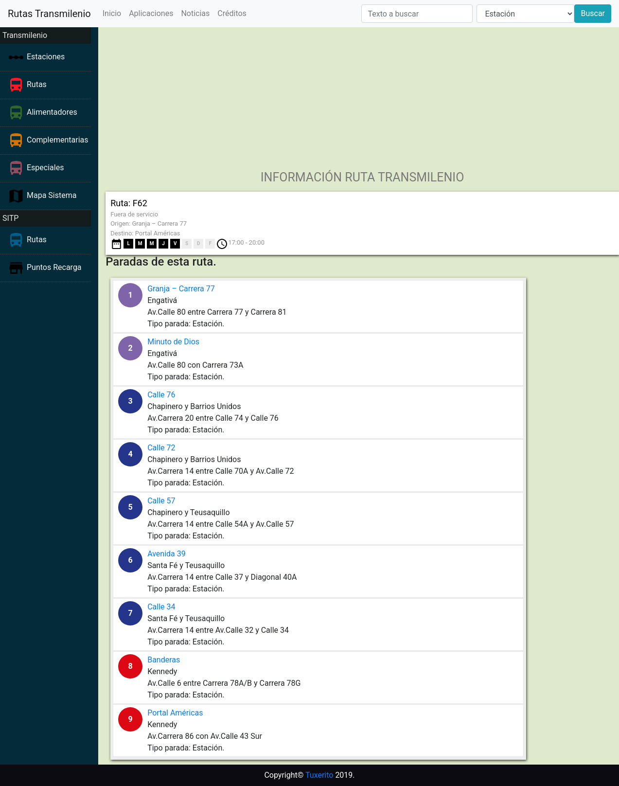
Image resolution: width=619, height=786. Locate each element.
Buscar (593, 13)
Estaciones (46, 56)
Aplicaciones (151, 13)
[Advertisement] (359, 95)
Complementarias (57, 139)
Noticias (195, 13)
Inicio (112, 13)
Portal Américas (175, 712)
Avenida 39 (166, 553)
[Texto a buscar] (417, 13)
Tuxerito (319, 775)
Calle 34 (161, 606)
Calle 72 (161, 447)
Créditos (232, 13)
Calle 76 (161, 394)
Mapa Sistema (51, 195)
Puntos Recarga (54, 267)
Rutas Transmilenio (49, 13)
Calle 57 (161, 500)
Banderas (163, 659)
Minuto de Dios (173, 341)
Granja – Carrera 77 (181, 288)
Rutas (37, 84)
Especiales (45, 167)
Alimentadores (52, 112)
